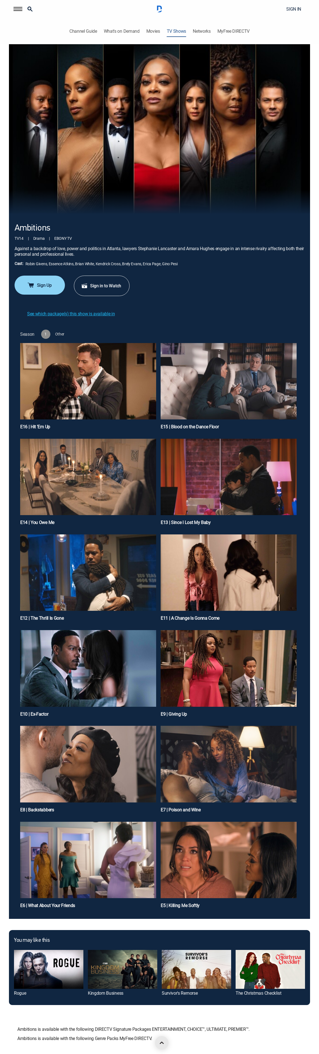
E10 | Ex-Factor (34, 714)
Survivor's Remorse (180, 993)
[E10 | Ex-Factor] (88, 676)
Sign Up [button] (39, 285)
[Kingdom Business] (122, 969)
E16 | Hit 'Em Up (35, 427)
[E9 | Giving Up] (228, 676)
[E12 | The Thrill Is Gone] (88, 580)
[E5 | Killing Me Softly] (228, 867)
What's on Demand (122, 31)
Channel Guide (83, 31)
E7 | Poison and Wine (181, 810)
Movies (153, 31)
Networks (201, 31)
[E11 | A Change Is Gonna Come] (228, 580)
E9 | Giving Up (174, 714)
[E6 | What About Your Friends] (88, 867)
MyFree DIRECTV (233, 31)
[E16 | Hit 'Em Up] (88, 388)
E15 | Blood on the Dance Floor (190, 427)
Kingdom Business (105, 993)
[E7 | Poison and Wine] (228, 771)
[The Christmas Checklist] (270, 969)
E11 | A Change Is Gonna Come (190, 618)
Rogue (20, 993)
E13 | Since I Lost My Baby (186, 522)
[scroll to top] (162, 1042)
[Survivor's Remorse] (196, 969)
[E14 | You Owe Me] (88, 484)
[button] (17, 8)
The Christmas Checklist (259, 993)
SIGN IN (293, 9)
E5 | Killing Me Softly (180, 905)
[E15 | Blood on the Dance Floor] (228, 388)
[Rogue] (48, 969)
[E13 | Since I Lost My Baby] (228, 484)
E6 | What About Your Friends (47, 905)
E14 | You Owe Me (37, 522)
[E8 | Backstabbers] (88, 771)
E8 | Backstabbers (37, 810)
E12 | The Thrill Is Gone (42, 618)
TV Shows (176, 31)
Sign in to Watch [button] (101, 285)
